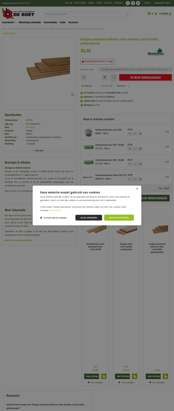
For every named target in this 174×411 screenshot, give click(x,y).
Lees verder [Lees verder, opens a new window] (55, 210)
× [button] (137, 189)
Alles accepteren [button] (119, 217)
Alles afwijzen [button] (89, 217)
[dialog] (87, 205)
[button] (53, 217)
